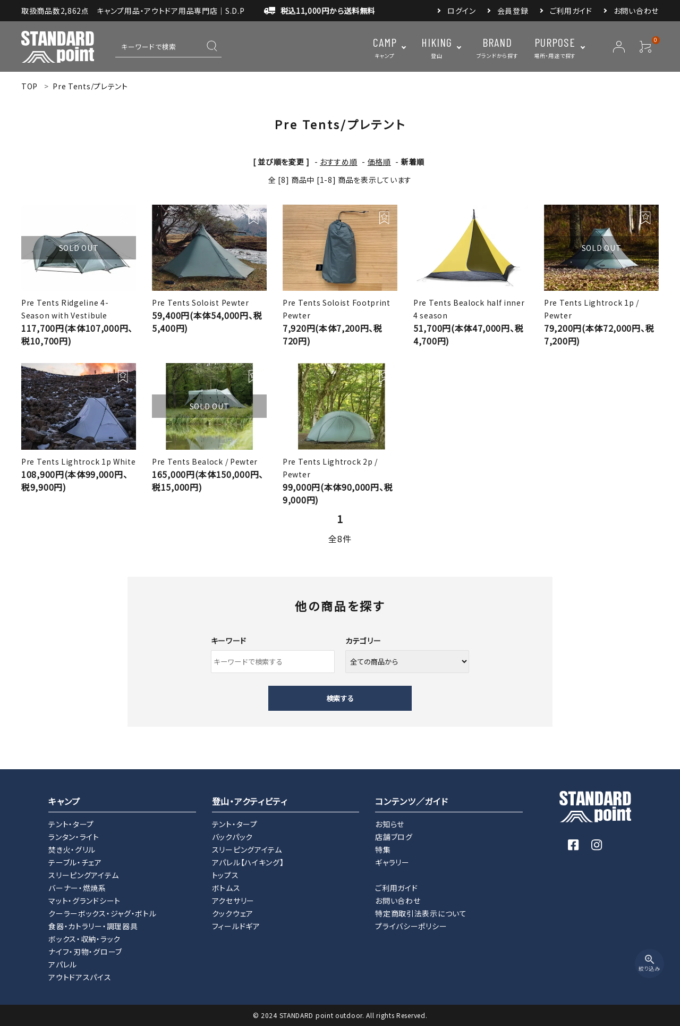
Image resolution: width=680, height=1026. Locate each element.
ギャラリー (392, 862)
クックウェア (232, 913)
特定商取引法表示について (420, 913)
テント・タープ (71, 824)
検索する (340, 698)
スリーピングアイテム (83, 875)
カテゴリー (363, 640)
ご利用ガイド (571, 10)
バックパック (232, 836)
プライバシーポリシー (411, 926)
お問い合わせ (636, 10)
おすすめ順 (339, 161)
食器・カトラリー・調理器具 (93, 926)
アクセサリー (233, 900)
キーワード (229, 640)
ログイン (461, 10)
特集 (382, 849)
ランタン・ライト (73, 836)
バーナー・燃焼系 (77, 887)
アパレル (62, 964)
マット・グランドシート (84, 900)
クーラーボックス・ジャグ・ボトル (102, 913)
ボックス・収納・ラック (84, 939)
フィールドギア (236, 926)
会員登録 (513, 10)
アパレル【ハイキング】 (248, 862)
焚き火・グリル (72, 849)
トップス (225, 875)
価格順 (379, 161)
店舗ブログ (394, 836)
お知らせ (389, 824)
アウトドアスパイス (79, 977)
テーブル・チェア (75, 862)
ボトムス (226, 887)
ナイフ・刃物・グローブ (85, 951)
